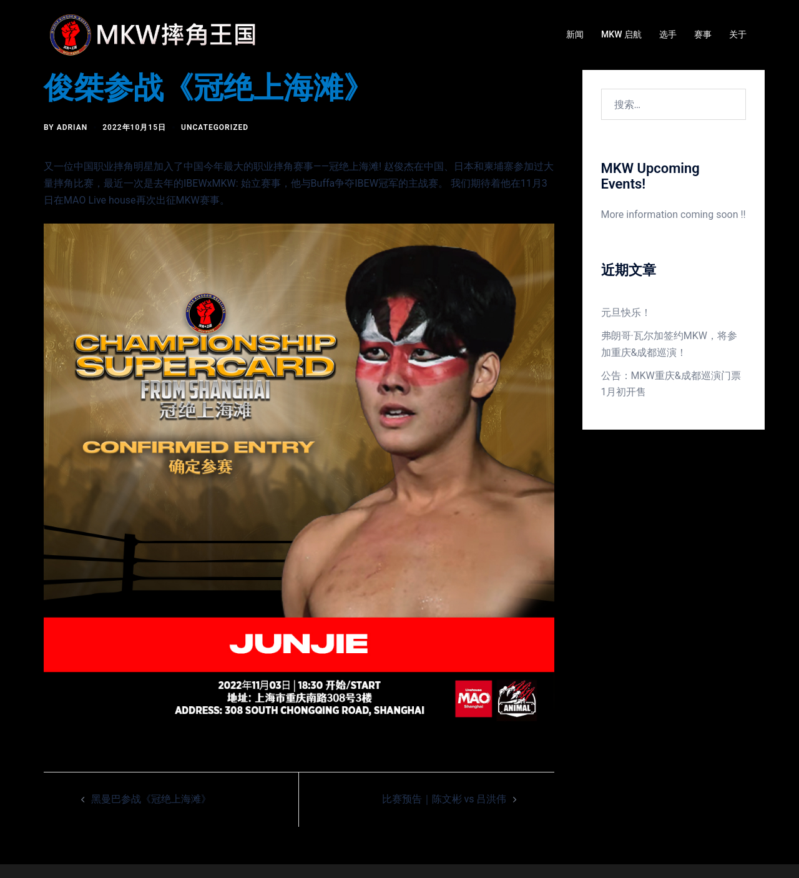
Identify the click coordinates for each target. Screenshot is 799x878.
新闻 (575, 34)
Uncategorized (214, 127)
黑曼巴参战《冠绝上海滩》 (151, 799)
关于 (738, 34)
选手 (668, 34)
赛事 (703, 34)
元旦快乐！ (626, 312)
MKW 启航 (621, 34)
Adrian (72, 127)
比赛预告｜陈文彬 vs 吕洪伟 (444, 799)
